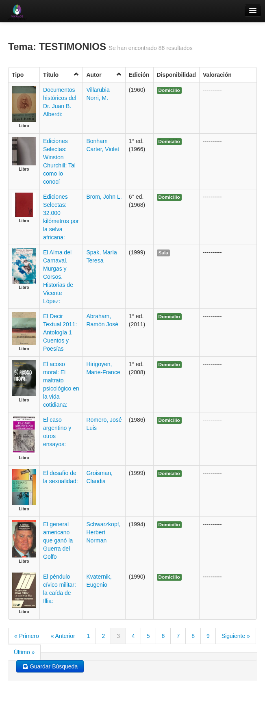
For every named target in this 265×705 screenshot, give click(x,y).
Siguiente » (236, 636)
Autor (104, 74)
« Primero (26, 636)
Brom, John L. (104, 196)
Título (61, 74)
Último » (24, 652)
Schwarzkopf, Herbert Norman (103, 532)
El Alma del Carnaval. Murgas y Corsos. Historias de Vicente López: (58, 276)
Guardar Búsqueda (50, 666)
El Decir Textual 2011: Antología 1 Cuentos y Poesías (60, 332)
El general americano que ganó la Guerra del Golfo (58, 540)
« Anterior (63, 636)
